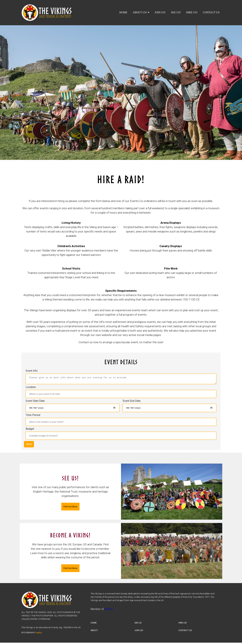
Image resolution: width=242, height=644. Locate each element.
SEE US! (176, 12)
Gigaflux (38, 634)
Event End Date (132, 401)
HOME (123, 12)
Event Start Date (35, 401)
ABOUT (94, 632)
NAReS (108, 610)
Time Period (33, 416)
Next (29, 445)
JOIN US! (160, 12)
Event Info (32, 370)
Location (31, 388)
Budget (30, 430)
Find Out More (70, 508)
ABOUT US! (141, 12)
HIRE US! (191, 12)
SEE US (138, 624)
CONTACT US (211, 12)
